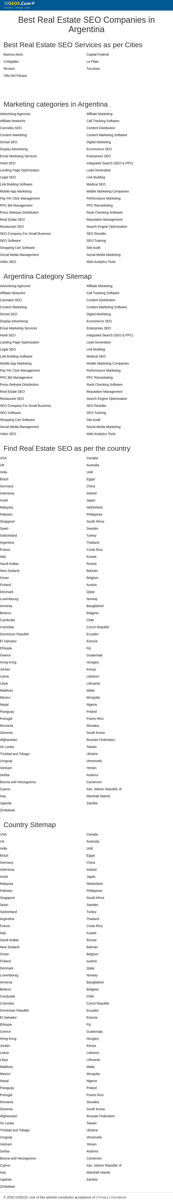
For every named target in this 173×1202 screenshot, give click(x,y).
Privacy (103, 1197)
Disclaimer (118, 1197)
